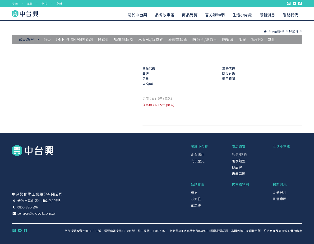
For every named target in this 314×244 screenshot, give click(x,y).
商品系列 (278, 31)
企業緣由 (197, 154)
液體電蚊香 (178, 39)
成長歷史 (197, 160)
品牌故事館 (165, 15)
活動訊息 (280, 192)
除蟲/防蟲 (239, 154)
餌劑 (242, 39)
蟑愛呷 (294, 31)
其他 (272, 39)
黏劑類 (257, 39)
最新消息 (267, 15)
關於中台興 (137, 15)
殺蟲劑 (103, 39)
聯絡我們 (290, 15)
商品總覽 (190, 15)
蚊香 (47, 39)
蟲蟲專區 (238, 173)
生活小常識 (242, 15)
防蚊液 (228, 39)
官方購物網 (215, 15)
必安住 (196, 198)
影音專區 (280, 198)
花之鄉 (196, 205)
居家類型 (238, 160)
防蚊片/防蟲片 (204, 39)
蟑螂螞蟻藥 (124, 39)
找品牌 (237, 167)
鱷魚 (194, 192)
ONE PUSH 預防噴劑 (74, 39)
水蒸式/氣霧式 (150, 39)
